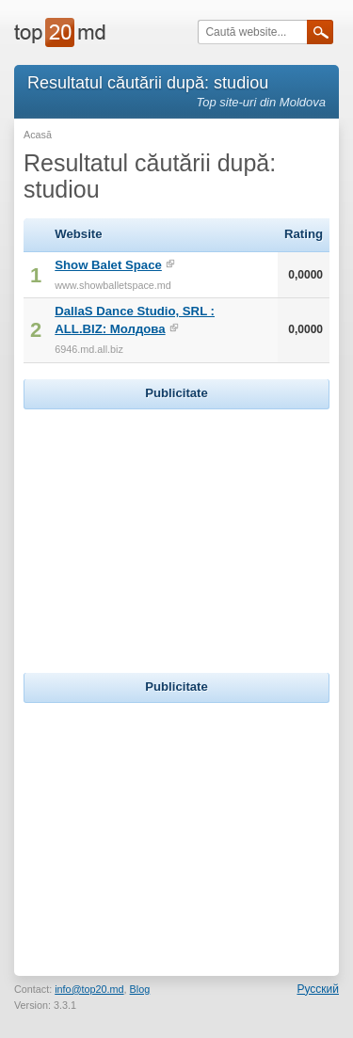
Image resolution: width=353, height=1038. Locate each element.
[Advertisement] (177, 531)
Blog (140, 989)
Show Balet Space (108, 265)
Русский (318, 989)
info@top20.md (89, 989)
